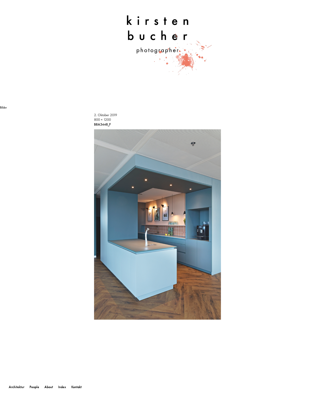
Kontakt (76, 387)
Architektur (16, 387)
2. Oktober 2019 (105, 115)
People (34, 387)
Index (62, 387)
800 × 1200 (102, 119)
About (48, 387)
